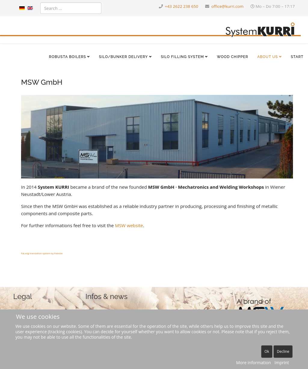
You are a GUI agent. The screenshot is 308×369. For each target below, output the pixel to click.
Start (297, 57)
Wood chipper (232, 57)
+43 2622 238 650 (181, 6)
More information (253, 362)
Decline (283, 351)
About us (267, 57)
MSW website (129, 225)
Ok (266, 351)
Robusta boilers (67, 57)
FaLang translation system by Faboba (42, 253)
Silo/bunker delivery (123, 57)
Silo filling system (182, 57)
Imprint (282, 362)
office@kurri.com (227, 6)
